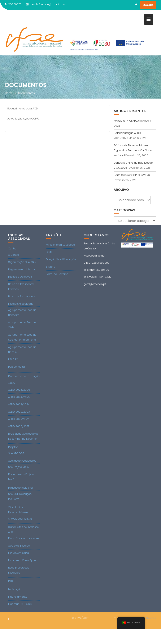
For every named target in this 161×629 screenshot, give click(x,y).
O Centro (13, 255)
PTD (10, 581)
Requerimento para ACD (22, 108)
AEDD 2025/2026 (19, 390)
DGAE (49, 252)
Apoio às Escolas (19, 545)
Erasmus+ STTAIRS (20, 604)
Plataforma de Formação (24, 376)
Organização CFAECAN (22, 262)
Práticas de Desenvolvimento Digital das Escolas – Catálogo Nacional (133, 150)
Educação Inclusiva (20, 487)
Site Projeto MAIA (18, 467)
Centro (12, 248)
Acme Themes (147, 618)
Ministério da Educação (60, 244)
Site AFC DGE (16, 453)
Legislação (15, 589)
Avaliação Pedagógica (22, 460)
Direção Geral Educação (61, 259)
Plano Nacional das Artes (23, 538)
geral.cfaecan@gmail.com (46, 4)
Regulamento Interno (21, 269)
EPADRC (13, 359)
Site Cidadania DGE (20, 518)
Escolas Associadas (20, 304)
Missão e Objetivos (20, 277)
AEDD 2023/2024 (19, 404)
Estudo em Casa (18, 553)
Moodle (148, 5)
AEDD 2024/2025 (19, 397)
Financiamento (17, 596)
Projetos (13, 447)
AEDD (11, 383)
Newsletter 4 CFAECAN (127, 120)
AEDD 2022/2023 (19, 411)
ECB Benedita (16, 366)
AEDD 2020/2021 (18, 426)
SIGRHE (50, 266)
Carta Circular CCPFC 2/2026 (132, 175)
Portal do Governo (57, 274)
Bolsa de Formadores (21, 296)
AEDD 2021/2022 (18, 419)
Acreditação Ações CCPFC (23, 118)
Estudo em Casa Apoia (22, 560)
